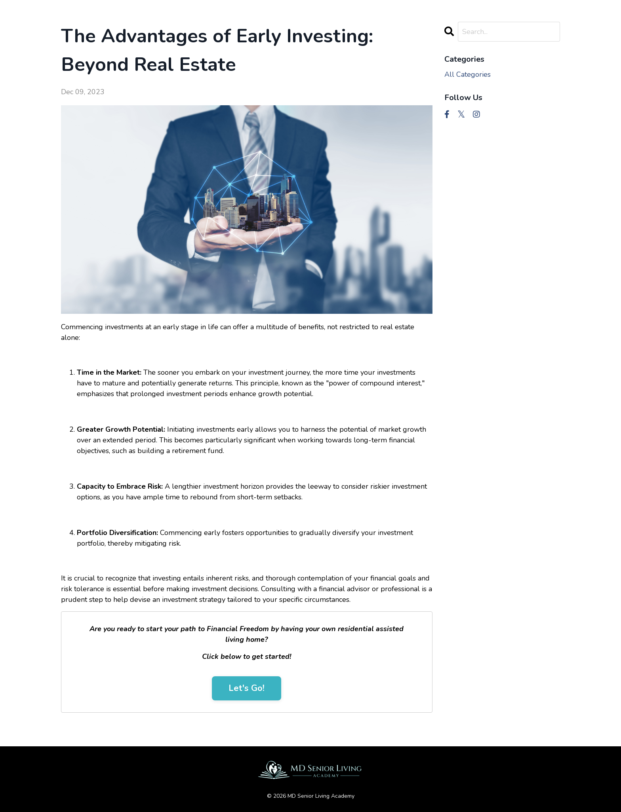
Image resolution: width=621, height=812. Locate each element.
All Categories (467, 74)
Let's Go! (247, 688)
